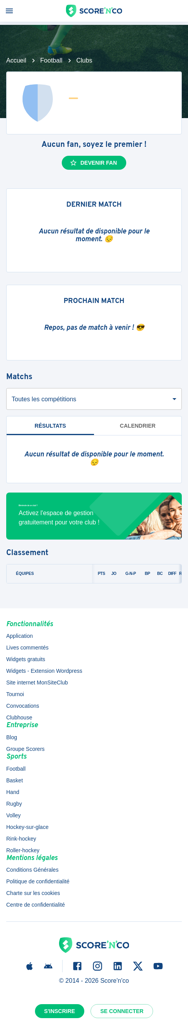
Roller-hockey (23, 850)
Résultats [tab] (50, 426)
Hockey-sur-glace (27, 827)
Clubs (84, 60)
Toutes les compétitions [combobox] (44, 399)
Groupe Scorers (25, 749)
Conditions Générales (32, 870)
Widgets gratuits (25, 659)
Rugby (14, 804)
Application (19, 636)
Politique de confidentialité (38, 881)
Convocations (22, 706)
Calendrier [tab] (138, 426)
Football (51, 60)
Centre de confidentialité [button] (35, 905)
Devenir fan (93, 163)
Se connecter (121, 1011)
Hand (12, 792)
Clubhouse (19, 717)
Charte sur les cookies (33, 893)
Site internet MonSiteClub (37, 682)
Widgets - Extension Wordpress (44, 671)
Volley (13, 815)
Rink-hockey (21, 839)
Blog (11, 737)
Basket (14, 780)
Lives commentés (27, 647)
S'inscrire (59, 1011)
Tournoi (15, 694)
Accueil (16, 60)
